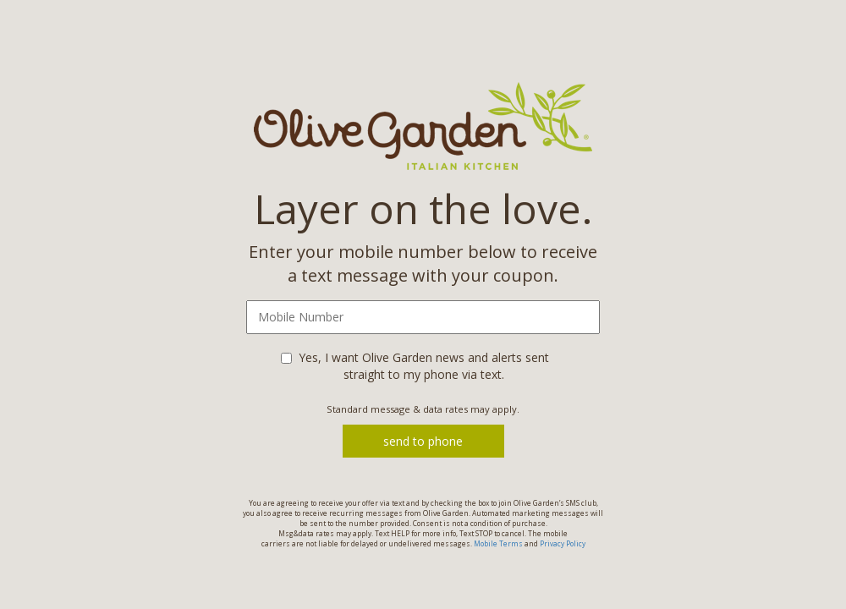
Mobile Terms (498, 543)
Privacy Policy (562, 543)
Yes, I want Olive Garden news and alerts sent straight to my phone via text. (424, 365)
